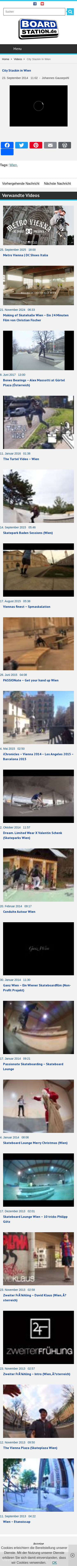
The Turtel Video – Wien (21, 459)
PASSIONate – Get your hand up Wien (31, 680)
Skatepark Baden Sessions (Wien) (28, 533)
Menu (38, 48)
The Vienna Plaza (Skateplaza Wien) (30, 1448)
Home (5, 59)
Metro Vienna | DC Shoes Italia (25, 255)
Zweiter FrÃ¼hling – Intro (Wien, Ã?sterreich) (36, 1374)
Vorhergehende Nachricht (20, 183)
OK (54, 1562)
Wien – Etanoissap (16, 1522)
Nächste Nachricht (57, 183)
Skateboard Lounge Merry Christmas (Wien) (35, 1143)
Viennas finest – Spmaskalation (26, 606)
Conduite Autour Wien (19, 911)
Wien (13, 165)
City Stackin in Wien (16, 70)
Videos (18, 59)
